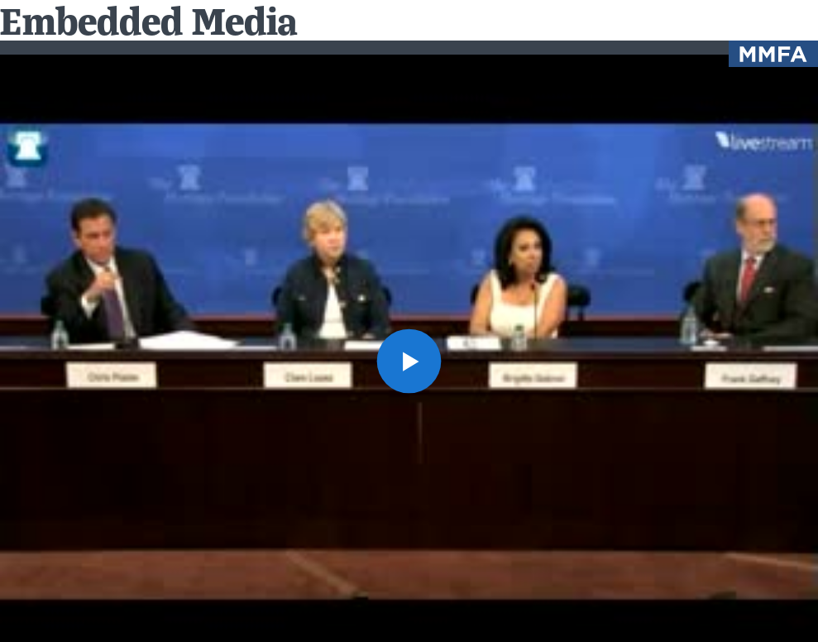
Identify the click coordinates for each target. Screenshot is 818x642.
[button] (409, 361)
